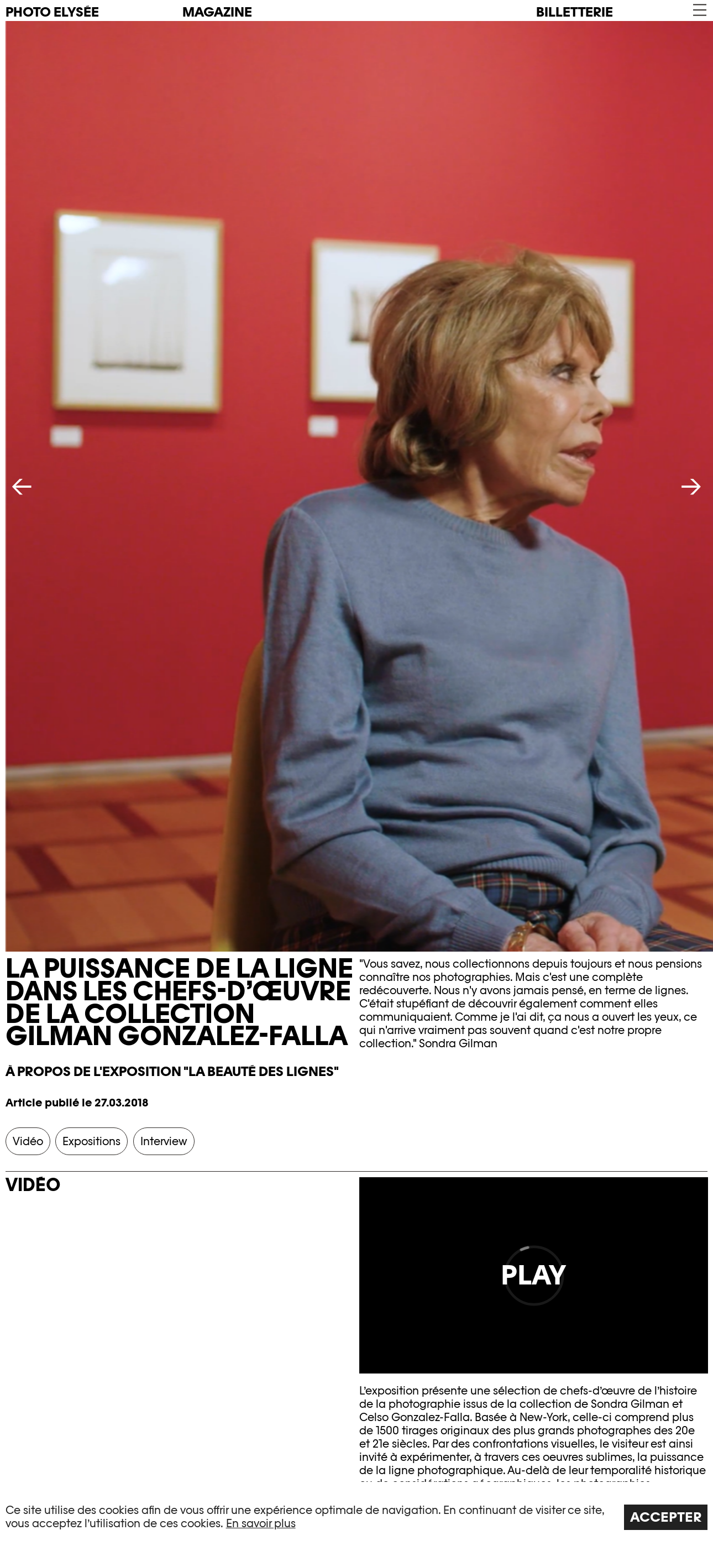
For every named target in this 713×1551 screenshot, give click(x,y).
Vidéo (28, 1141)
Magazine (217, 12)
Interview (163, 1141)
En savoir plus (261, 1523)
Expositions (91, 1141)
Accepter (666, 1517)
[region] (356, 1516)
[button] (699, 10)
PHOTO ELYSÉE (52, 12)
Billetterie (574, 12)
